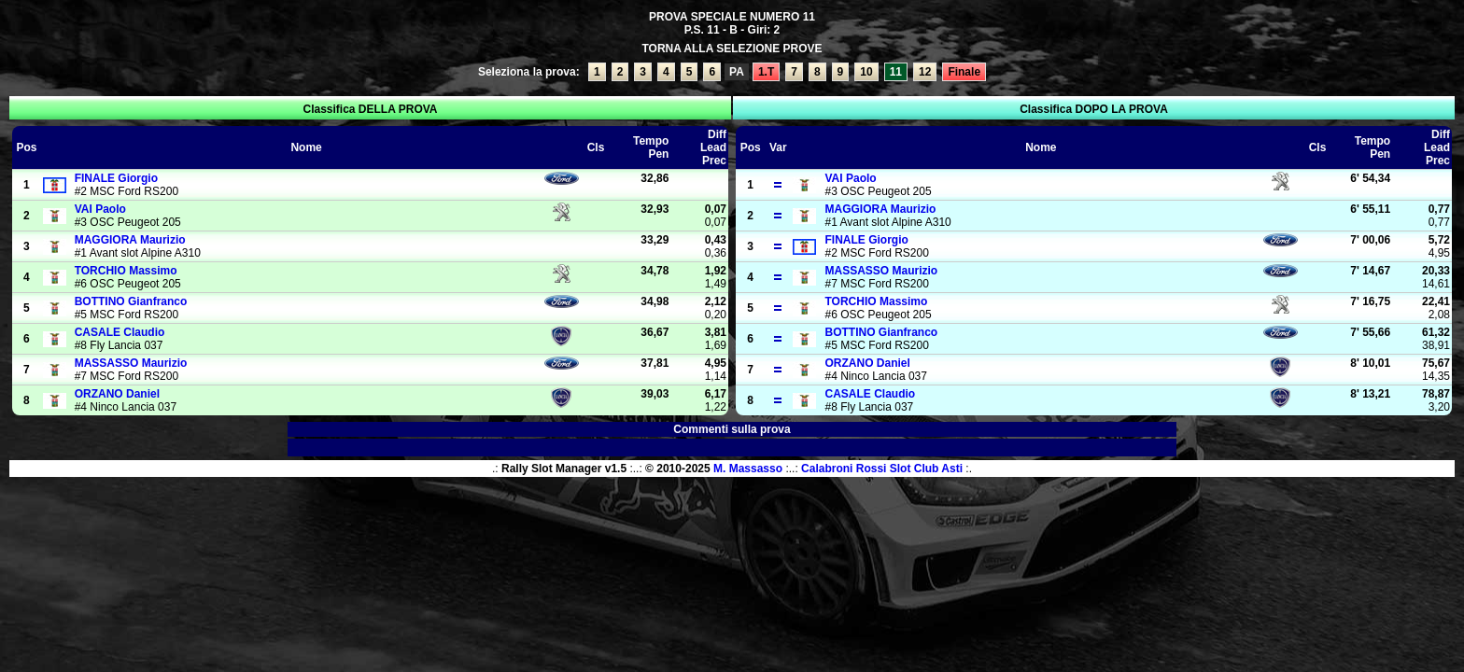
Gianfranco (131, 301)
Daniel (117, 393)
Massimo (126, 270)
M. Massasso (747, 468)
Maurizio (130, 239)
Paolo (100, 209)
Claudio (120, 332)
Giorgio (116, 178)
